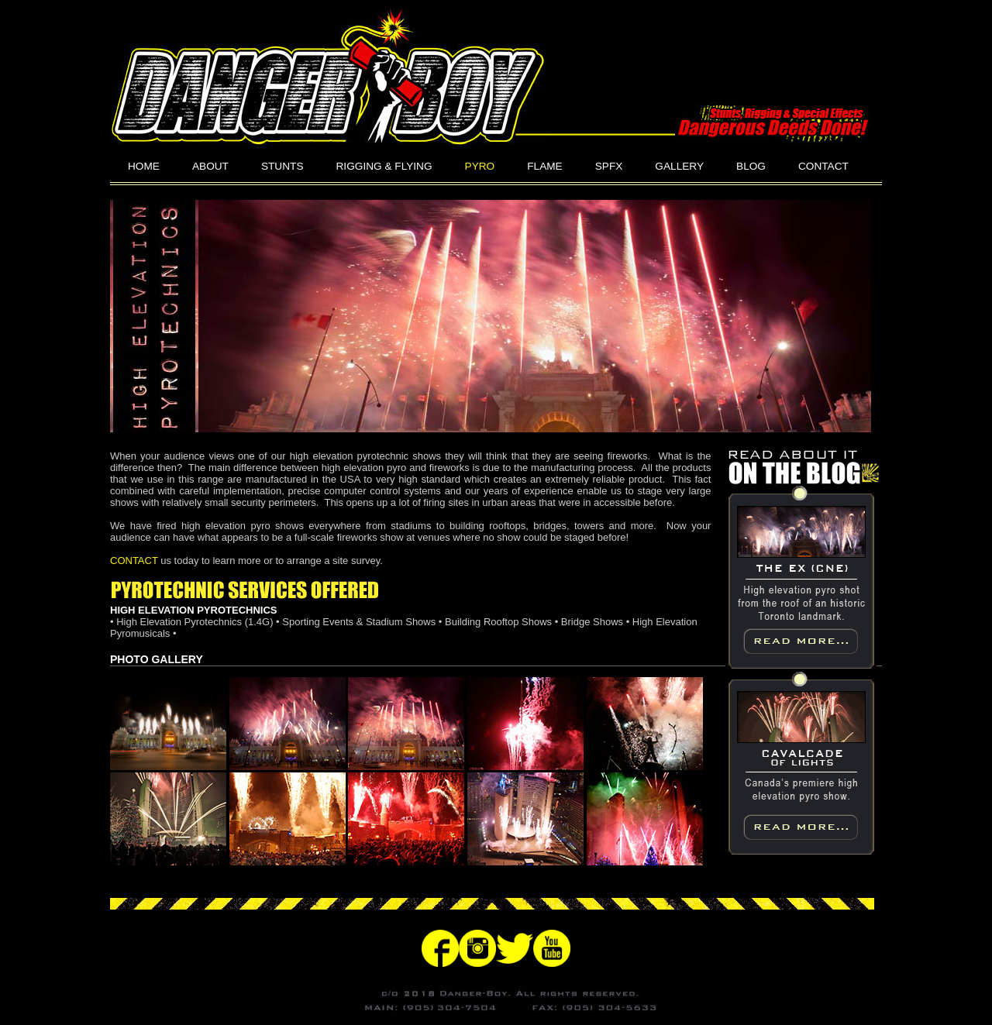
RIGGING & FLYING (384, 166)
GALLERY (679, 166)
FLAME (544, 166)
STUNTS (282, 166)
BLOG (751, 166)
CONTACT (823, 166)
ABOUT (210, 166)
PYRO (480, 166)
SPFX (609, 166)
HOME (144, 166)
